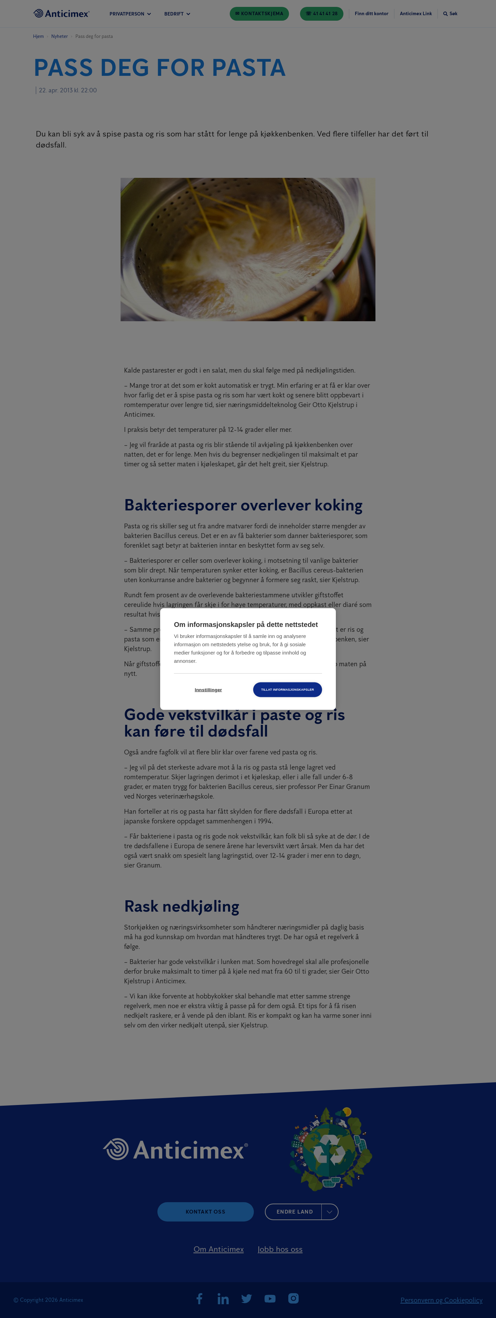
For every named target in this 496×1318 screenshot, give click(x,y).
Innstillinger (208, 689)
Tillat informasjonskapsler (287, 689)
